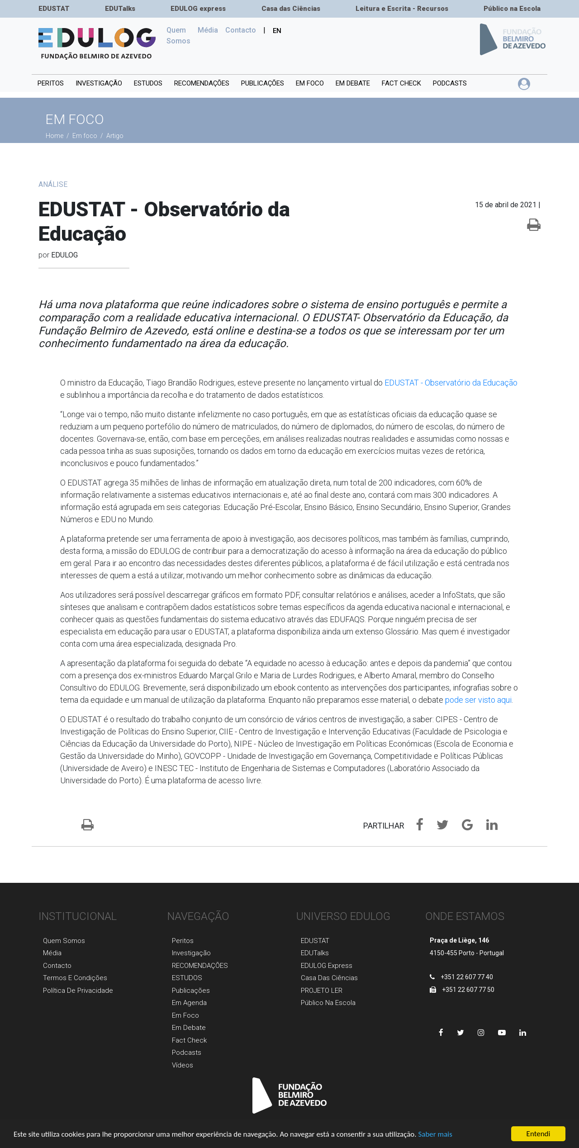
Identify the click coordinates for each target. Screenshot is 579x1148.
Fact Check (401, 83)
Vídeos (182, 1065)
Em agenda (189, 1003)
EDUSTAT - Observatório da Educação (450, 382)
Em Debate (189, 1028)
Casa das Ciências (290, 9)
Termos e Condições (75, 978)
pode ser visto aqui (478, 700)
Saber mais (435, 1134)
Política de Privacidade (78, 990)
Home (55, 135)
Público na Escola (512, 9)
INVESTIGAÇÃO (99, 83)
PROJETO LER (321, 990)
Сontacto (240, 30)
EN (277, 31)
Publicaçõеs (191, 990)
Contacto (57, 966)
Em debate (353, 83)
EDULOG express (198, 9)
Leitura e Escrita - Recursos (402, 9)
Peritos (51, 83)
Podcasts (450, 83)
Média (208, 30)
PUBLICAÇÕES (262, 83)
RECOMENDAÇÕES (201, 83)
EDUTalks (120, 9)
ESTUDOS (148, 83)
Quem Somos (180, 35)
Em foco (310, 83)
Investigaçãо (191, 953)
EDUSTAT (54, 9)
